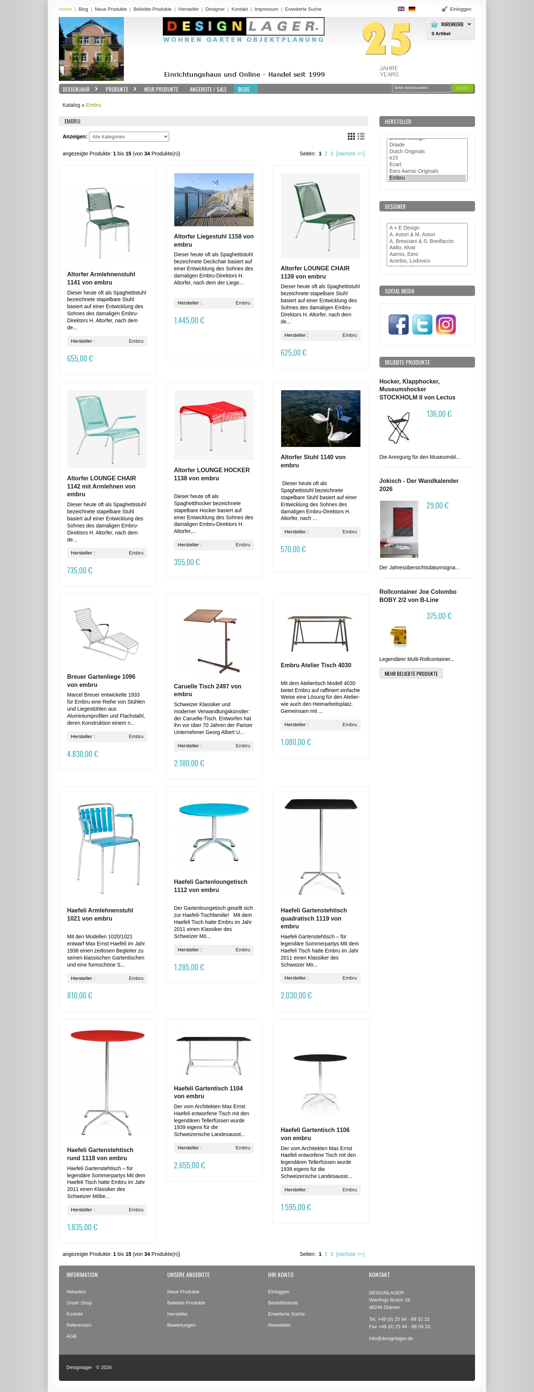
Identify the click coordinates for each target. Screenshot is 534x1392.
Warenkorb (452, 24)
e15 (427, 158)
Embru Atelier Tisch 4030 (316, 665)
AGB (71, 1336)
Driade (427, 145)
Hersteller (188, 9)
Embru (93, 105)
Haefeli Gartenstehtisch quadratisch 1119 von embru (314, 918)
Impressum (266, 9)
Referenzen (78, 1325)
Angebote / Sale (208, 89)
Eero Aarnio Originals (427, 171)
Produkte (119, 89)
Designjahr (78, 89)
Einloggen (279, 1291)
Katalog (71, 105)
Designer (215, 9)
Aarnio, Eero (427, 254)
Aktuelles (76, 1291)
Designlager (79, 1367)
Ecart (427, 164)
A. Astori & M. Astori (427, 234)
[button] (462, 88)
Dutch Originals (427, 151)
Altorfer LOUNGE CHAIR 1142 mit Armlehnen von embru (101, 486)
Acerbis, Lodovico (427, 261)
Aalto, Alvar (427, 247)
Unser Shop (79, 1303)
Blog (83, 9)
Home (65, 9)
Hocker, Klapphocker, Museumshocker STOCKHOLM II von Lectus (417, 389)
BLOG (244, 89)
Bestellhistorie (283, 1303)
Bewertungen (181, 1325)
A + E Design (427, 228)
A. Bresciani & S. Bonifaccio (427, 241)
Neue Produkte (111, 9)
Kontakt (239, 9)
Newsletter (279, 1325)
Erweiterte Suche (286, 1314)
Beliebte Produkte (153, 9)
